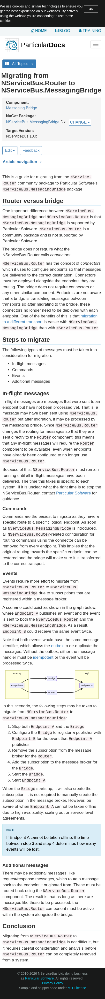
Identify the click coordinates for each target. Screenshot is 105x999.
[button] (51, 160)
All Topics (19, 64)
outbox (57, 646)
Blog (64, 31)
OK (91, 9)
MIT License (77, 988)
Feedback (30, 150)
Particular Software (73, 493)
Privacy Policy (52, 983)
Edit (10, 150)
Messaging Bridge (21, 108)
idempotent (43, 657)
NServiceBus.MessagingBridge (33, 122)
